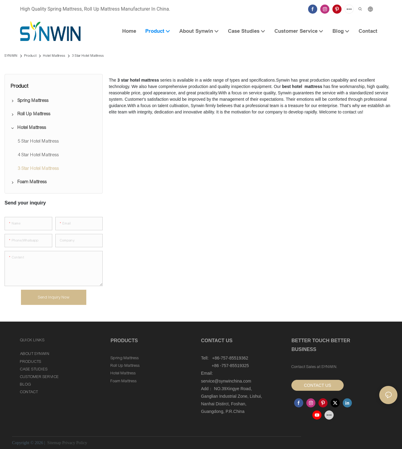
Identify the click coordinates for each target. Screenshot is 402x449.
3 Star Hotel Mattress (88, 55)
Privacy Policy (74, 443)
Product (30, 55)
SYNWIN (11, 55)
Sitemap (53, 443)
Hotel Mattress (54, 55)
